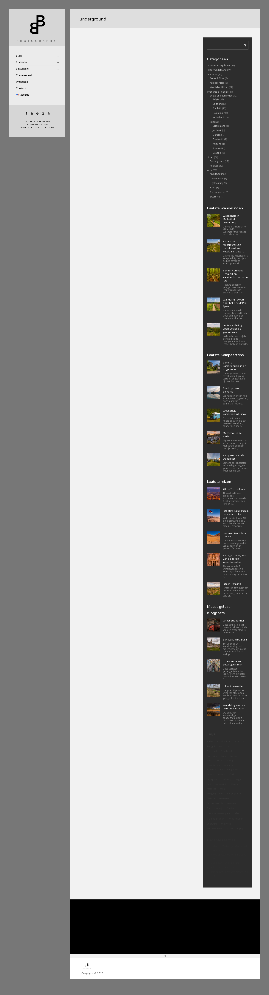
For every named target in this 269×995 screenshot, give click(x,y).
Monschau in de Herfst (232, 434)
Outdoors (212, 74)
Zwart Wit (215, 196)
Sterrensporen (217, 192)
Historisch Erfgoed (217, 70)
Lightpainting (216, 183)
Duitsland (218, 103)
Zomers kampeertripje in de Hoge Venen (234, 366)
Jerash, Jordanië (232, 583)
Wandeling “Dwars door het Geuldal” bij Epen (235, 303)
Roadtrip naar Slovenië (231, 390)
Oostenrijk (218, 139)
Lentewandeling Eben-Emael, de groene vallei (232, 329)
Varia (209, 170)
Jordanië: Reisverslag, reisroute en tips (235, 512)
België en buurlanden (221, 95)
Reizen (213, 122)
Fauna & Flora (217, 78)
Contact (21, 88)
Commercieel (24, 75)
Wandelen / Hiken (219, 87)
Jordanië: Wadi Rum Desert (234, 534)
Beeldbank (23, 69)
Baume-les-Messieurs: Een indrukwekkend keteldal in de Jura (233, 246)
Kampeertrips (217, 82)
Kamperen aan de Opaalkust (233, 457)
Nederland (218, 117)
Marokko (217, 134)
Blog (19, 56)
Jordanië (217, 130)
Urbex (210, 157)
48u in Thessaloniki (234, 489)
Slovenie (217, 152)
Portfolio (21, 62)
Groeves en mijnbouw (218, 65)
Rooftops (215, 165)
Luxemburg (219, 113)
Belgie (216, 99)
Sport (213, 187)
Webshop (22, 82)
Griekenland (219, 125)
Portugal (217, 143)
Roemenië (218, 148)
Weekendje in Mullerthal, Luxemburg (231, 219)
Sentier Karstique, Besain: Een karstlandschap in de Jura (235, 275)
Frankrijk (217, 108)
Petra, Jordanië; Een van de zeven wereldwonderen (234, 559)
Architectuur (216, 173)
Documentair (217, 178)
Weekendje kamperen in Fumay (234, 412)
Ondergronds (217, 161)
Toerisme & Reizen (217, 91)
